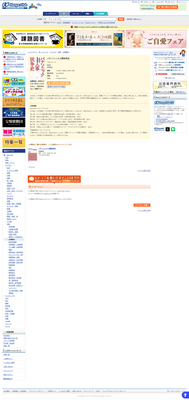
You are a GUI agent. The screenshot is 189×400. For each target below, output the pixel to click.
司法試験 (12, 227)
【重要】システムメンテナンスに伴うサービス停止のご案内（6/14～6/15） (96, 27)
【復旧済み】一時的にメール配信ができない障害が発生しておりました (13, 59)
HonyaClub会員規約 (162, 119)
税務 (8, 173)
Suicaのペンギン (90, 22)
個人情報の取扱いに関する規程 (165, 121)
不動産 (9, 183)
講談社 (49, 65)
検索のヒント (137, 19)
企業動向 (12, 239)
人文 (6, 298)
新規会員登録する (148, 8)
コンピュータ (10, 296)
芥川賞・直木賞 (8, 343)
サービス (10, 196)
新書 (6, 319)
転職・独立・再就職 (14, 204)
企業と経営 (13, 234)
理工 (6, 301)
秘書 (8, 209)
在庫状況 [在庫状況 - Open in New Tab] (33, 81)
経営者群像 (13, 242)
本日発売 (6, 336)
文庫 (6, 316)
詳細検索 (129, 19)
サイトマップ (183, 2)
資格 (8, 224)
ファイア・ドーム (77, 22)
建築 (6, 303)
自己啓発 (10, 214)
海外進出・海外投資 (16, 252)
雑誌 (87, 14)
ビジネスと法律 (12, 170)
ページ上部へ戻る (144, 170)
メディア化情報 (8, 341)
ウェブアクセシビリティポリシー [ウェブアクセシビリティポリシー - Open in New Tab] (114, 391)
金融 (8, 175)
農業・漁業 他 (12, 216)
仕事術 (9, 211)
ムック (7, 326)
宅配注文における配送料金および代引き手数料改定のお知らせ (13, 66)
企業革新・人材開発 (16, 244)
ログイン (152, 5)
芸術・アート (10, 163)
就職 (8, 201)
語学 (6, 308)
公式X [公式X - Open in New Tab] (98, 391)
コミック (75, 14)
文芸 (6, 158)
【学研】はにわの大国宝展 (106, 22)
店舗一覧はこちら (170, 77)
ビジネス (8, 165)
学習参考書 (9, 311)
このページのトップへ (177, 391)
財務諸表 (12, 270)
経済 (8, 168)
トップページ (50, 14)
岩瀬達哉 (49, 67)
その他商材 (100, 14)
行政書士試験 (13, 229)
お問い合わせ (171, 2)
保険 (8, 178)
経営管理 (12, 275)
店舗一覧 (137, 2)
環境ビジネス (11, 219)
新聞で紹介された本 (10, 338)
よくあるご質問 (159, 2)
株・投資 (10, 181)
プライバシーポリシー (36, 391)
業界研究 (10, 199)
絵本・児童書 (10, 313)
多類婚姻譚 (66, 22)
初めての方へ (8, 375)
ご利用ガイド (147, 2)
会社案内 (7, 391)
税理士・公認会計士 (16, 237)
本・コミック (8, 155)
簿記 (10, 267)
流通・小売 (11, 188)
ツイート (32, 167)
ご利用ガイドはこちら (177, 59)
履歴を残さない (180, 92)
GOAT (59, 22)
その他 (9, 221)
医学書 (7, 306)
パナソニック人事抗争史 (47, 148)
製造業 (9, 186)
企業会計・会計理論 (16, 260)
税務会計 (12, 273)
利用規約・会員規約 (19, 391)
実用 (6, 160)
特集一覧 (6, 346)
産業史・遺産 (13, 232)
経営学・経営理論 (15, 283)
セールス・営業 (12, 206)
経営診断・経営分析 (16, 262)
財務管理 (12, 265)
